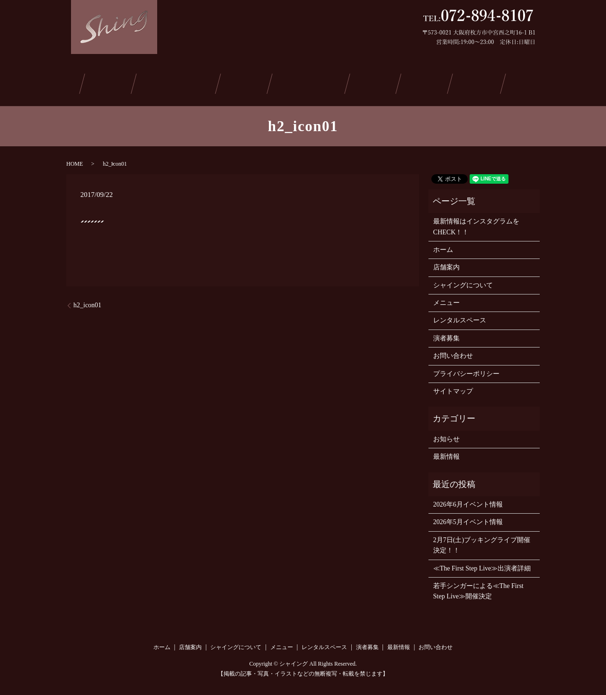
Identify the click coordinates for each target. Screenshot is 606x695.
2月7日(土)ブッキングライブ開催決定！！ (481, 542)
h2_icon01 (87, 302)
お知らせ (446, 435)
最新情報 (424, 82)
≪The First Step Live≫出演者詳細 (482, 565)
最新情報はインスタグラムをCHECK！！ (476, 223)
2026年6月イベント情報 (468, 501)
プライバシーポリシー (466, 370)
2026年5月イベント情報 (468, 519)
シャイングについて (180, 82)
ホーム (68, 82)
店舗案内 (113, 82)
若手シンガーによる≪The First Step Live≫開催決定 (478, 588)
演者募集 (375, 82)
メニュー (248, 82)
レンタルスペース (311, 82)
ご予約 (471, 82)
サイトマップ (453, 388)
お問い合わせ (526, 82)
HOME (74, 160)
